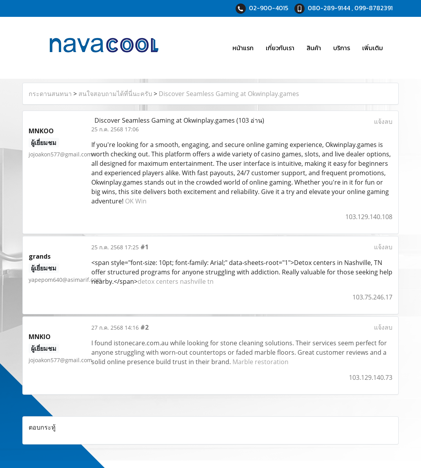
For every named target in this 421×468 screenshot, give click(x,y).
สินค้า (314, 48)
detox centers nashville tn (176, 281)
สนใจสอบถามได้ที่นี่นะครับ (115, 93)
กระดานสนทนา (50, 93)
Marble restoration (260, 361)
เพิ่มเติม (372, 48)
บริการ (341, 48)
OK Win (136, 201)
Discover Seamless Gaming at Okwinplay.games (229, 93)
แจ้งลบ (383, 121)
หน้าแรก (243, 48)
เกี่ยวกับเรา (280, 48)
